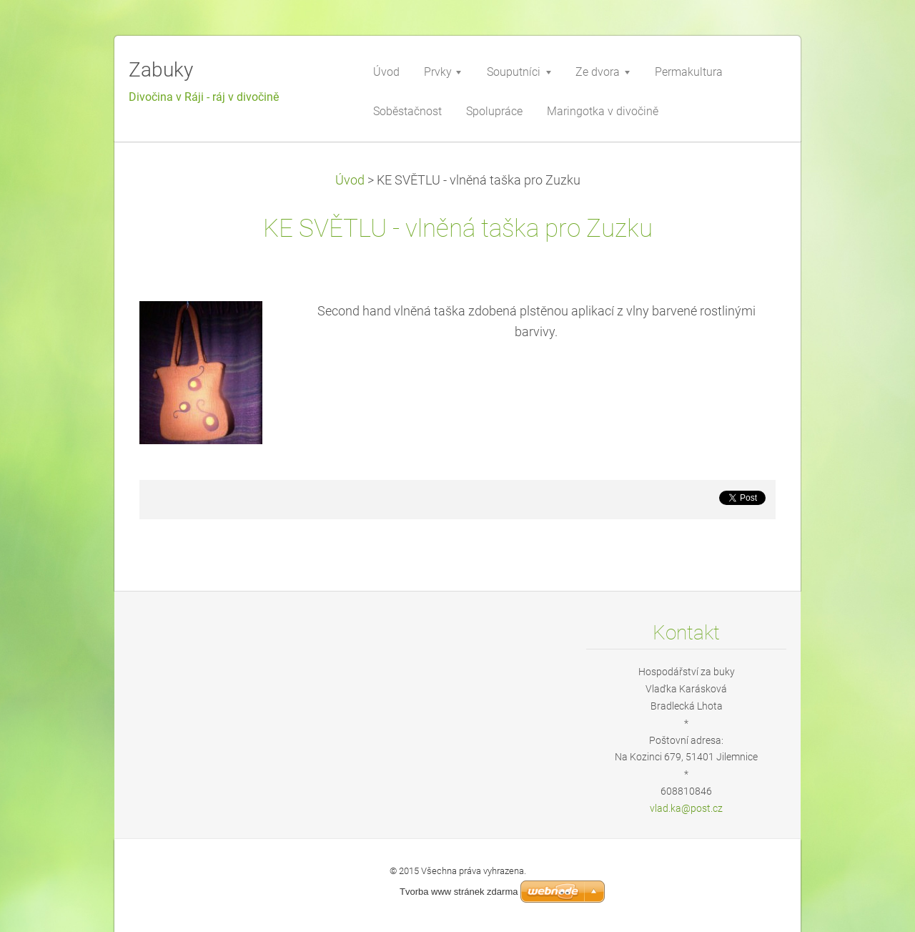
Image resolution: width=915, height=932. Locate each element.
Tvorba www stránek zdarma (459, 891)
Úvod (350, 180)
